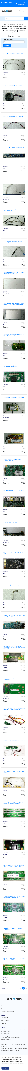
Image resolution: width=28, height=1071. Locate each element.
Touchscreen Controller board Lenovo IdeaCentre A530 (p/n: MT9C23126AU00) (14, 398)
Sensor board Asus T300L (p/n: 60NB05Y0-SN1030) (14, 147)
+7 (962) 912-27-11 (5, 1033)
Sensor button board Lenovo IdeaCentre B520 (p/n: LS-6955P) (14, 179)
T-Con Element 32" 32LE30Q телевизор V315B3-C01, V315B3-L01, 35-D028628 (14, 959)
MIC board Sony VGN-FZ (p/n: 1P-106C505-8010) (13, 53)
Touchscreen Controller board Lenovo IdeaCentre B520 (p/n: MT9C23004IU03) (14, 429)
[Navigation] (3, 18)
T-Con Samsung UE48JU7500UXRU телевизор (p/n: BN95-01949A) (14, 834)
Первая (3, 988)
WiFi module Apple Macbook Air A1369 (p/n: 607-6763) (13, 553)
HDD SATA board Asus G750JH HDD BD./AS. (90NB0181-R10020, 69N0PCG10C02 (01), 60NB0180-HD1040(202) (14, 647)
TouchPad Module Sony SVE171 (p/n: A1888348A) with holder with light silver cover (14, 273)
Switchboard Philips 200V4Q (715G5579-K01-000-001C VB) (14, 772)
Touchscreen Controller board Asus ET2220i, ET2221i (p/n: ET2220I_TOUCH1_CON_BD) (15, 366)
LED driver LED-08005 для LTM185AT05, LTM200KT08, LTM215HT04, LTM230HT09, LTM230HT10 (14, 709)
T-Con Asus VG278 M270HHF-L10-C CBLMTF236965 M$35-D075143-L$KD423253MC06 (14, 897)
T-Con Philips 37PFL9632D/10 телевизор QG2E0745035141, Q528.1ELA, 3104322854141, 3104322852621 (14, 928)
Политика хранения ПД (7, 1011)
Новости (3, 1023)
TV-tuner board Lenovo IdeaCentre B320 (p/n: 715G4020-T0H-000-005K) (13, 460)
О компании (4, 1009)
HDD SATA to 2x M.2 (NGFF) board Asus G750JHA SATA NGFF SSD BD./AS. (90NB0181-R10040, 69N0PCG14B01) (14, 679)
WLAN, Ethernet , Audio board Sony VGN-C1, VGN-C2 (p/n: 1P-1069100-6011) (14, 616)
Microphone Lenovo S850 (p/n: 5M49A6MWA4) (13, 116)
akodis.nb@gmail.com (6, 1039)
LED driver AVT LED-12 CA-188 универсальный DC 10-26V (15, 741)
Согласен (5, 1068)
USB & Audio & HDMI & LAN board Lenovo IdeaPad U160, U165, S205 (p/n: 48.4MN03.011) (14, 522)
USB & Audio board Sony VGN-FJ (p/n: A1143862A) (14, 490)
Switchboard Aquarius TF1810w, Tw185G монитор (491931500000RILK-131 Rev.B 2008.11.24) (14, 866)
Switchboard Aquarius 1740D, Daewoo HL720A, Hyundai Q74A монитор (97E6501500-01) (13, 803)
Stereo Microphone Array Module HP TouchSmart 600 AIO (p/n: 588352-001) (14, 210)
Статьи (3, 1006)
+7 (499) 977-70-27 (6, 2)
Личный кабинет (20, 3)
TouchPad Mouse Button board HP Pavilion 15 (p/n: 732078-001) (14, 242)
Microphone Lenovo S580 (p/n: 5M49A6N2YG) (13, 85)
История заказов (6, 1020)
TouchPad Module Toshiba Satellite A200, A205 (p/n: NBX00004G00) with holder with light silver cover (14, 304)
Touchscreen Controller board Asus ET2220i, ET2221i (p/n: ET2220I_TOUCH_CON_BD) (15, 335)
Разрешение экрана (8, 39)
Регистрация (4, 1017)
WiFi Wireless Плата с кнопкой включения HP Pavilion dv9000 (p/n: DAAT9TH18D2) (13, 585)
